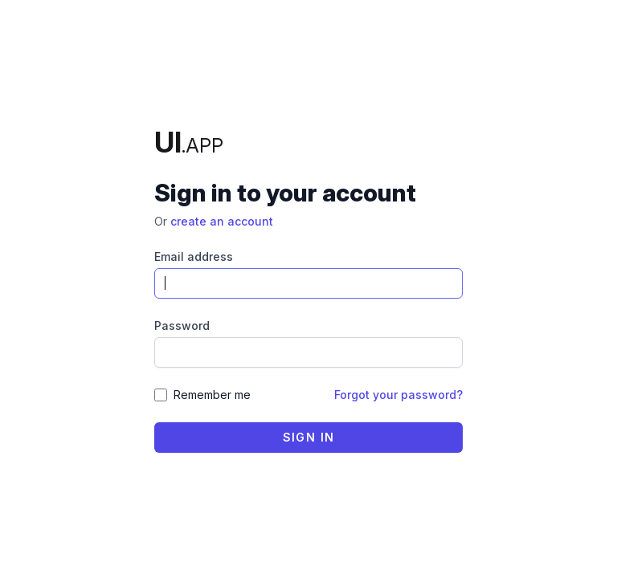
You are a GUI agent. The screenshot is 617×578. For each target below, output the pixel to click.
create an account (221, 221)
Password (182, 325)
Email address (193, 256)
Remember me (212, 394)
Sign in (309, 437)
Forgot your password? (398, 394)
